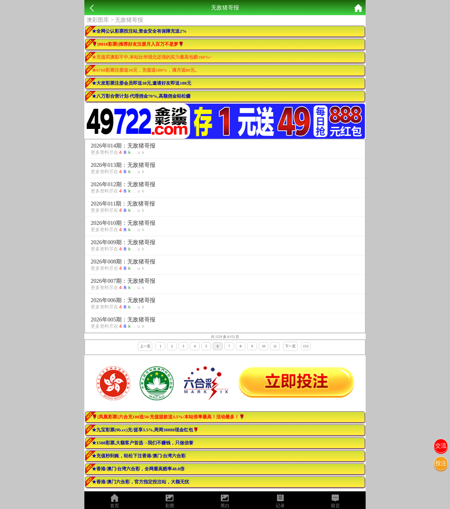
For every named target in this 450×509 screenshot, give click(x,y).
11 (275, 346)
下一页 (290, 346)
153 (306, 346)
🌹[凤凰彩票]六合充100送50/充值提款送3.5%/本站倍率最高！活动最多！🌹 (168, 416)
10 (263, 346)
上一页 (145, 346)
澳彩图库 (97, 20)
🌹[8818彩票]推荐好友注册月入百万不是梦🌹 (138, 44)
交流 (440, 446)
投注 (440, 463)
